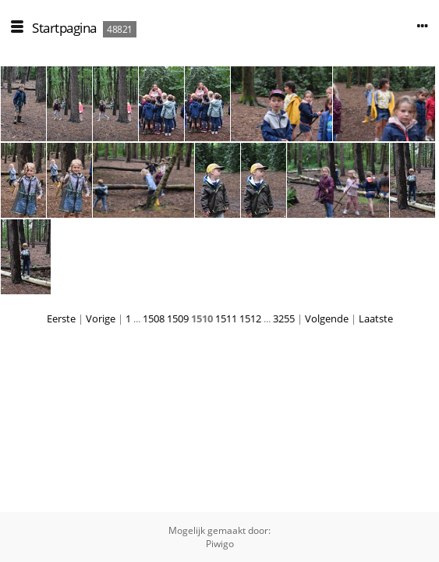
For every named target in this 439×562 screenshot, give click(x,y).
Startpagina (64, 28)
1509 (178, 318)
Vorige (100, 318)
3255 (284, 318)
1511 (226, 318)
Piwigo (220, 543)
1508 (154, 318)
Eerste (61, 318)
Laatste (376, 318)
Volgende (327, 318)
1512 (250, 318)
